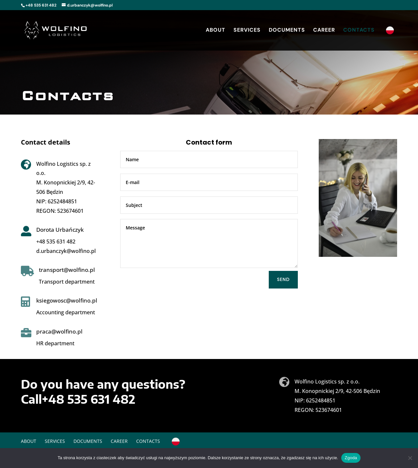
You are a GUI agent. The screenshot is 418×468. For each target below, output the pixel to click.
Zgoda (351, 457)
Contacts (359, 30)
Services (247, 30)
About (215, 30)
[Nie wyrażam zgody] (410, 458)
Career (324, 30)
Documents (287, 30)
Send (283, 279)
